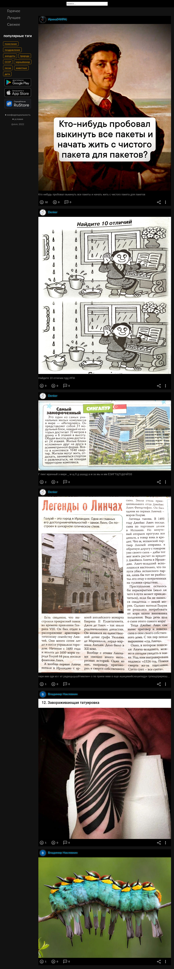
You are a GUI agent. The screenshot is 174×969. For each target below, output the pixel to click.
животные (21, 67)
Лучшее (14, 17)
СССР (8, 61)
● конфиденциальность (18, 114)
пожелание (11, 43)
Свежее (13, 24)
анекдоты (10, 55)
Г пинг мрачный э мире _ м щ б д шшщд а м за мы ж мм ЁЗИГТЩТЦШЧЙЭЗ (85, 474)
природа (24, 55)
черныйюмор (22, 61)
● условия (17, 119)
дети (7, 74)
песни (8, 67)
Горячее (13, 11)
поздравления (12, 49)
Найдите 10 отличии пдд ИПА (56, 378)
